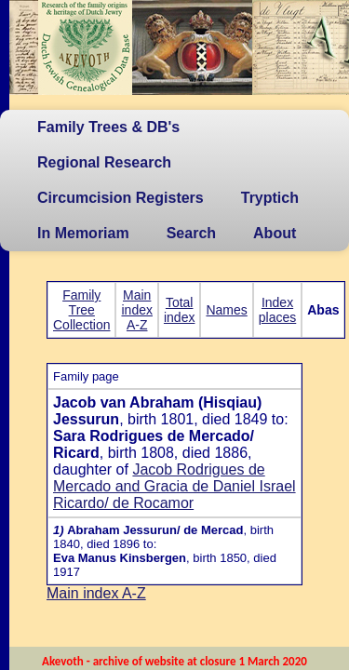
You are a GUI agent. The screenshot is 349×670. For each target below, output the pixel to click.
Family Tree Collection (81, 310)
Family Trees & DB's (108, 127)
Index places (277, 310)
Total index (179, 310)
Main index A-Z (136, 310)
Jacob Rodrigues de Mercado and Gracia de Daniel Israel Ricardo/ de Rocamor (174, 486)
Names (226, 309)
